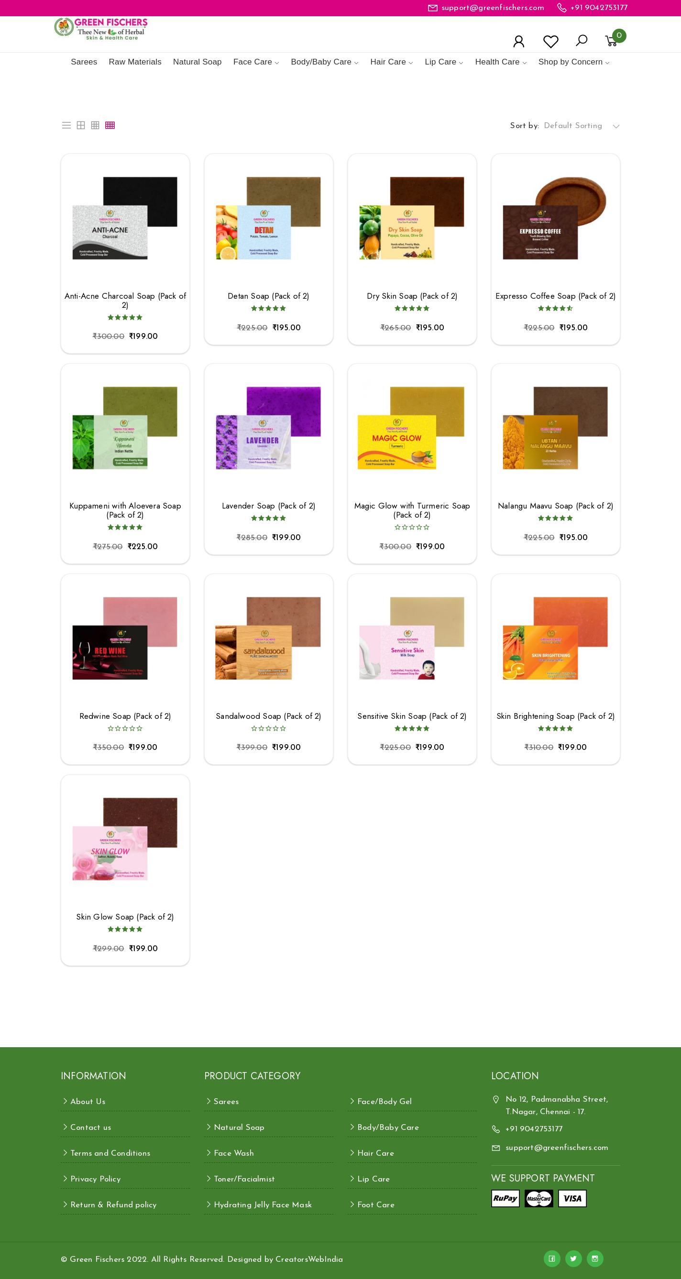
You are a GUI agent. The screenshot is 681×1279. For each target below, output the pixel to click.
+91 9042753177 (599, 8)
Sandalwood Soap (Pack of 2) (268, 716)
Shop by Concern (570, 61)
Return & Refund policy (113, 1205)
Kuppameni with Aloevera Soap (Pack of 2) (125, 510)
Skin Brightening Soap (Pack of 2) (555, 716)
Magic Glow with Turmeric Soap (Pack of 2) (412, 510)
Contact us (90, 1128)
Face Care (252, 61)
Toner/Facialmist (244, 1179)
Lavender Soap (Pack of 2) (269, 505)
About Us (88, 1102)
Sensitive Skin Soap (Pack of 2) (412, 716)
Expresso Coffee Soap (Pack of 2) (555, 296)
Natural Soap (197, 61)
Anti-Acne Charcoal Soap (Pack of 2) (125, 300)
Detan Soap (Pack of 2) (268, 296)
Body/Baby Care (321, 61)
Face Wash (234, 1153)
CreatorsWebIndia (309, 1260)
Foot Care (376, 1205)
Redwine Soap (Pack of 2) (125, 716)
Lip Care (440, 61)
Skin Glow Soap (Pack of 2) (125, 916)
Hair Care (388, 61)
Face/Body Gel (384, 1102)
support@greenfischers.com (492, 8)
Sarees (84, 61)
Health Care (497, 61)
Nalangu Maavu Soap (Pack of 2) (556, 505)
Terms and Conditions (110, 1153)
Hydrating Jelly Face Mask (263, 1205)
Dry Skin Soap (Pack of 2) (412, 296)
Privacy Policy (95, 1179)
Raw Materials (135, 61)
